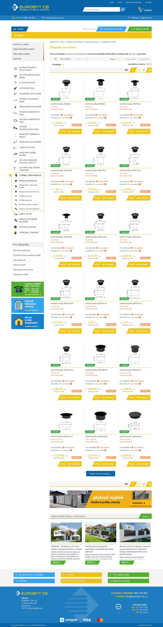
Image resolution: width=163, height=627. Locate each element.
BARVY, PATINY (22, 214)
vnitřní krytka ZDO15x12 (131, 303)
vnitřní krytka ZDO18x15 (96, 369)
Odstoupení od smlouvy (23, 269)
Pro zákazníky (21, 244)
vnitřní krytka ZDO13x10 (62, 303)
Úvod (112, 2)
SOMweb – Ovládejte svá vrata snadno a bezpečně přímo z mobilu (66, 547)
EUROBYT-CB (54, 42)
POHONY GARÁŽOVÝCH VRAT (26, 113)
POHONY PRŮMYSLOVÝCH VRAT (26, 128)
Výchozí (118, 59)
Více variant (67, 115)
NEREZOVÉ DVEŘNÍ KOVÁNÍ (24, 154)
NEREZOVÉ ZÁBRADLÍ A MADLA (26, 135)
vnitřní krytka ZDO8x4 (61, 103)
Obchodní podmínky (133, 2)
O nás (120, 2)
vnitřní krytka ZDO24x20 (96, 436)
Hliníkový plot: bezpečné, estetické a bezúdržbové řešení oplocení (99, 549)
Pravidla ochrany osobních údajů (27, 255)
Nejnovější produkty (21, 54)
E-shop (62, 42)
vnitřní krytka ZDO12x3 (130, 170)
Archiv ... (146, 516)
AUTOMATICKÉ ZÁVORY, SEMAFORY (26, 168)
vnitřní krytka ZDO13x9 (130, 236)
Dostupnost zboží (20, 274)
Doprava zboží (19, 264)
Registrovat (146, 17)
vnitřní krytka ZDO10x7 (95, 170)
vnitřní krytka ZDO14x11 (96, 303)
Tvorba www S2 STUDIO (145, 625)
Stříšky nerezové (23, 200)
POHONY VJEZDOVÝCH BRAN (26, 100)
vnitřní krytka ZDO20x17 (131, 369)
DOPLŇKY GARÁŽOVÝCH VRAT (26, 120)
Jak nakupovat (19, 260)
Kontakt (148, 2)
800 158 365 (29, 17)
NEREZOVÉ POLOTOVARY (27, 142)
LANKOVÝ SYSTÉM (24, 147)
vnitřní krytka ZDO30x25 (131, 436)
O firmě (23, 581)
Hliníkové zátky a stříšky (26, 204)
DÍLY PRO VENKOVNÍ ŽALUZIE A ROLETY (25, 161)
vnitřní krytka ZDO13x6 (61, 236)
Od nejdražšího (144, 59)
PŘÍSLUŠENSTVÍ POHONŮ (27, 106)
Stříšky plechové (23, 196)
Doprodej (17, 58)
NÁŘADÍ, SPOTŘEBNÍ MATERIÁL (25, 220)
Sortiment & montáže (31, 574)
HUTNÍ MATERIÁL (24, 88)
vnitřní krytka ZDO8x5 (95, 103)
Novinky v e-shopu (21, 44)
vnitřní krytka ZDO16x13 (62, 369)
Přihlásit (135, 17)
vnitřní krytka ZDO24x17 (62, 436)
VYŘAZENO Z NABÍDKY (25, 232)
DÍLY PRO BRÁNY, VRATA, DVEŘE (27, 76)
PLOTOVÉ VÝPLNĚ (24, 82)
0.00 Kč (145, 10)
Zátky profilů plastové (25, 181)
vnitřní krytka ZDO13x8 (95, 236)
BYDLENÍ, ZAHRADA (24, 227)
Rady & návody (121, 581)
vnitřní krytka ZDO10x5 (130, 103)
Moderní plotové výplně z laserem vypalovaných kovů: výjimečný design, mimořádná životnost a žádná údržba (135, 550)
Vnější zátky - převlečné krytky (25, 186)
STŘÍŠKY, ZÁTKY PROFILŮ (27, 175)
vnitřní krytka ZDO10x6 (61, 170)
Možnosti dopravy (76, 581)
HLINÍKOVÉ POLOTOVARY (27, 93)
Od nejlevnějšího (130, 59)
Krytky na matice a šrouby (26, 192)
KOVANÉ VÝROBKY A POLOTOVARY (25, 68)
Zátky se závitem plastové (26, 209)
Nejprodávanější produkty (24, 49)
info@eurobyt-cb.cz (54, 17)
